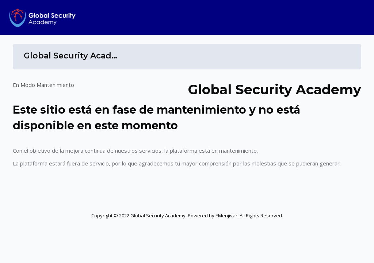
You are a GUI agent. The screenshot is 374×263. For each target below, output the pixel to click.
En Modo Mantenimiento (43, 84)
